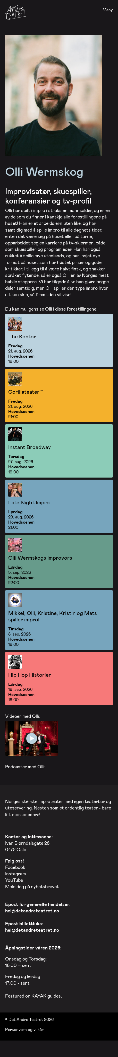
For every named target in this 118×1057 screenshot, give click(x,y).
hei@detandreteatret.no (32, 910)
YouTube (14, 879)
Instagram (15, 873)
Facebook (15, 866)
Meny (108, 10)
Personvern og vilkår (24, 1028)
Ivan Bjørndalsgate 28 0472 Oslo (29, 842)
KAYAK (38, 995)
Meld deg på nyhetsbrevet (32, 885)
